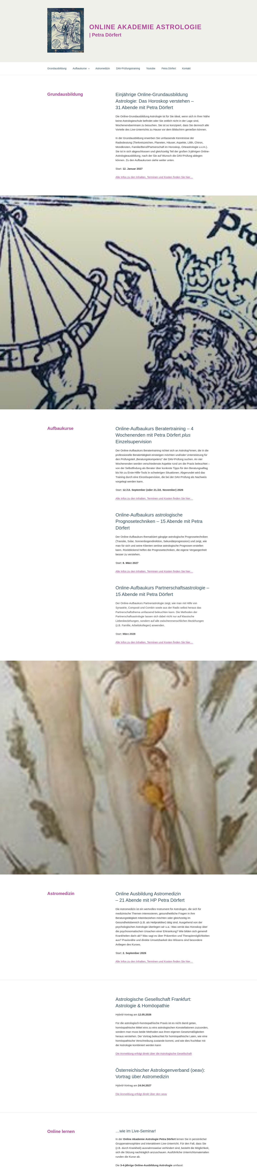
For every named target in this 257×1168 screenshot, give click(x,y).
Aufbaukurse (81, 68)
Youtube (150, 68)
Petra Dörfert (169, 68)
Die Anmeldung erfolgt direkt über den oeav (141, 1093)
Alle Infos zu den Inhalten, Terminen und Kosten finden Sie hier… (154, 177)
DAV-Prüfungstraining (128, 68)
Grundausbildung (57, 68)
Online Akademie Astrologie (145, 27)
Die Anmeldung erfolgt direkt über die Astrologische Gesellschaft (153, 1053)
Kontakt (186, 68)
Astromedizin (102, 68)
